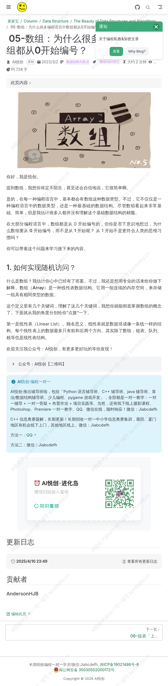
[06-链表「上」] (84, 632)
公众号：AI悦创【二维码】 (42, 364)
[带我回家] (23, 7)
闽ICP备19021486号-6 (119, 664)
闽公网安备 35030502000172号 (84, 670)
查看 (116, 51)
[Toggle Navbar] (160, 6)
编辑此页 (16, 613)
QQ (30, 435)
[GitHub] (137, 7)
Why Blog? (136, 51)
